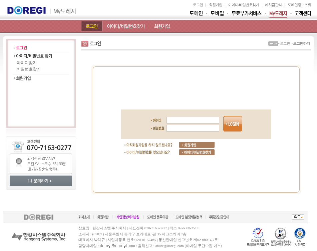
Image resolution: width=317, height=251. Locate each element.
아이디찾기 (27, 62)
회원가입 (215, 5)
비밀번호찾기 (249, 5)
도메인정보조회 (299, 5)
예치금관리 (273, 5)
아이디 (233, 5)
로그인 (198, 5)
